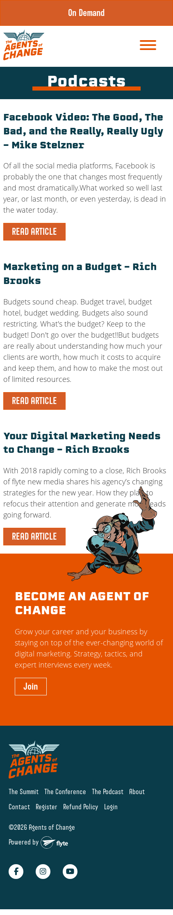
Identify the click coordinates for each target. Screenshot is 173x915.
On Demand (86, 13)
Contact (19, 806)
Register (46, 806)
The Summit (24, 791)
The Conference (65, 791)
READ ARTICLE (34, 231)
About (137, 791)
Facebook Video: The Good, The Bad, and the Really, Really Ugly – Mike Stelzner (83, 132)
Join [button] (30, 686)
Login (111, 806)
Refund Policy (80, 806)
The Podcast (107, 791)
